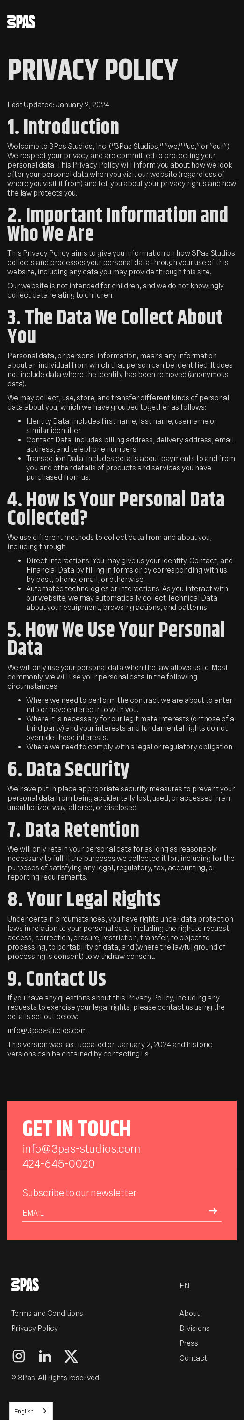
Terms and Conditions (47, 1313)
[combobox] (31, 1411)
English (24, 1411)
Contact (193, 1358)
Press (188, 1343)
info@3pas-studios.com (81, 1148)
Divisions (194, 1328)
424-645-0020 (58, 1163)
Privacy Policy (34, 1328)
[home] (113, 21)
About (189, 1313)
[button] (232, 21)
